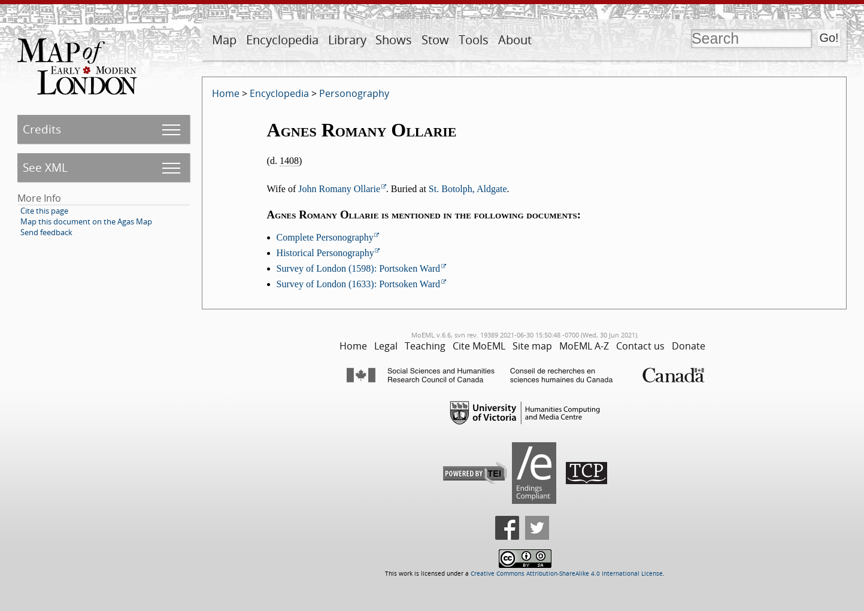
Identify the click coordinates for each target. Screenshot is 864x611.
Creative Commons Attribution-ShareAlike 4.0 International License (567, 573)
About (515, 40)
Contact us (640, 345)
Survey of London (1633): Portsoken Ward (359, 284)
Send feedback (46, 232)
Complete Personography (325, 237)
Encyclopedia (282, 40)
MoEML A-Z (584, 345)
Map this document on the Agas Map (86, 221)
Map (224, 40)
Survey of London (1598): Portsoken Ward (359, 268)
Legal (386, 345)
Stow (435, 40)
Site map (532, 345)
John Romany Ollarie (339, 189)
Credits (42, 129)
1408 (289, 161)
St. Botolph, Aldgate (468, 189)
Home (226, 93)
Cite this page (44, 210)
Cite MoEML (479, 345)
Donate (688, 345)
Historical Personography (325, 253)
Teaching (425, 345)
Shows (393, 40)
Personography (354, 93)
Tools (474, 40)
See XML (45, 167)
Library (347, 40)
